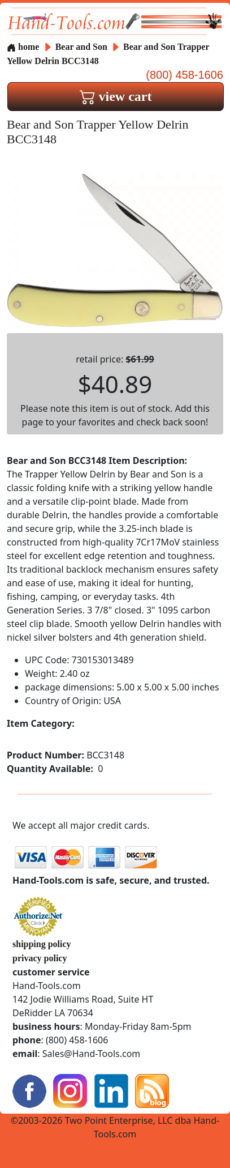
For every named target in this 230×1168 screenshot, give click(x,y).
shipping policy (41, 944)
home (23, 47)
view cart (116, 96)
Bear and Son (82, 47)
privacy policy (39, 958)
